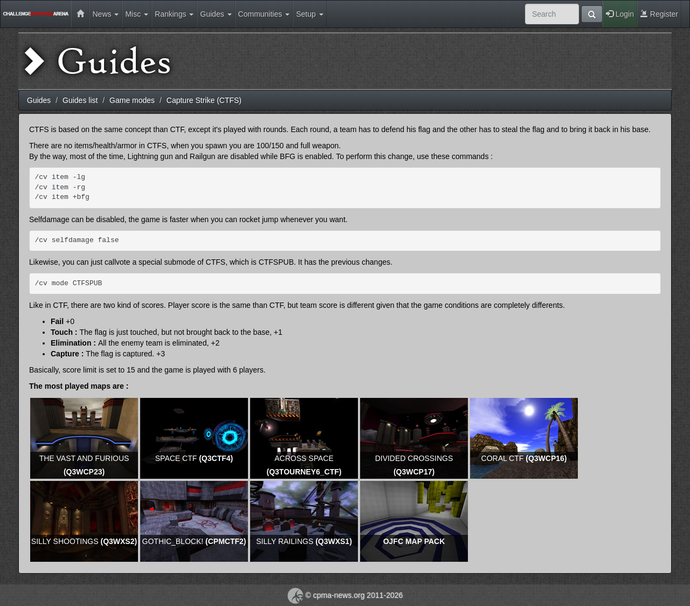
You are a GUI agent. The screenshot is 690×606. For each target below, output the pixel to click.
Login (620, 14)
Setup (309, 14)
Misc (136, 14)
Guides (215, 14)
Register (659, 14)
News (105, 14)
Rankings (174, 14)
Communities (264, 14)
